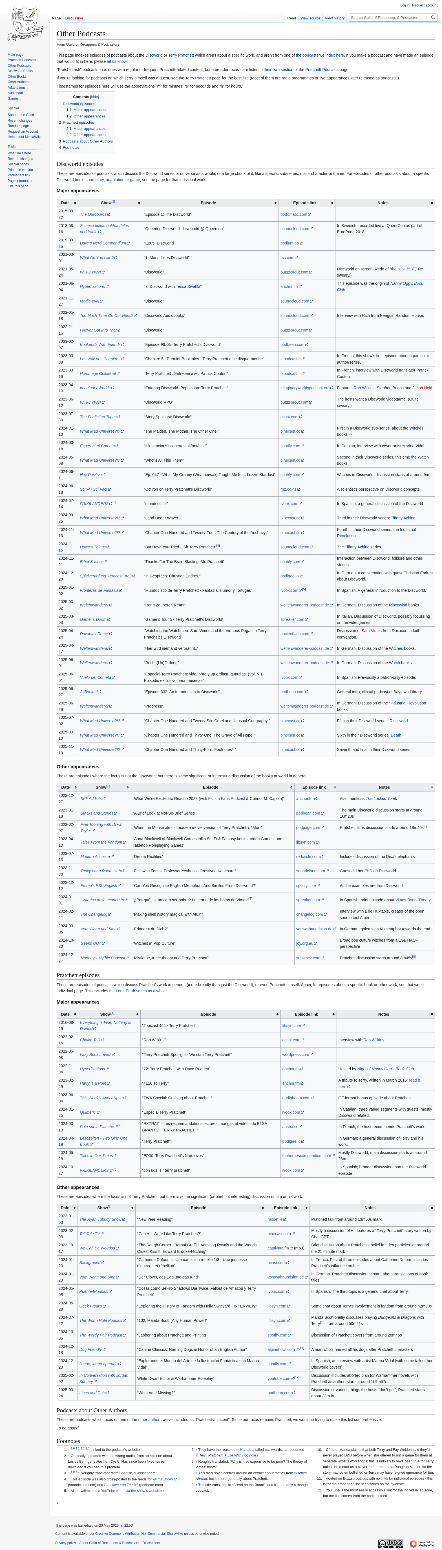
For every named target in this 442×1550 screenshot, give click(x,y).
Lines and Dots (92, 1393)
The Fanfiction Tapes (98, 417)
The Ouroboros (93, 214)
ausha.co (290, 1126)
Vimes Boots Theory (412, 900)
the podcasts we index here (320, 55)
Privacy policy (65, 1543)
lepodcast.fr (290, 359)
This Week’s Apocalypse (101, 1098)
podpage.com (308, 827)
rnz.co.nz (288, 489)
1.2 (83, 1448)
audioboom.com (296, 1098)
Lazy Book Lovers (95, 1054)
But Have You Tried (119, 1485)
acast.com (289, 417)
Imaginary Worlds (95, 388)
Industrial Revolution (408, 703)
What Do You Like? (97, 257)
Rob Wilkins (364, 388)
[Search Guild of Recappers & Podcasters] (393, 18)
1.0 (73, 1448)
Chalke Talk (90, 1040)
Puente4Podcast (94, 1291)
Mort (243, 1450)
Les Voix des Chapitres (100, 359)
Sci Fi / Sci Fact (93, 489)
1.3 (88, 1448)
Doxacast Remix (94, 633)
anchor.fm (289, 286)
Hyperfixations (92, 286)
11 (301, 1348)
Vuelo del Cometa (95, 677)
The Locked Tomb (381, 798)
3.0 (73, 1471)
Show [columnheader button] (108, 202)
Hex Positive (91, 474)
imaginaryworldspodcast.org (305, 388)
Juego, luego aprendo (98, 1364)
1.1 (78, 1448)
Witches (416, 428)
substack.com (308, 958)
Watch (394, 663)
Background (90, 1262)
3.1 (78, 1471)
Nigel (361, 1069)
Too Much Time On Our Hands (106, 315)
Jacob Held (422, 388)
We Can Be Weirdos (97, 1248)
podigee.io (289, 576)
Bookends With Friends (100, 344)
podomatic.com (293, 214)
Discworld (154, 55)
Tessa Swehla (188, 286)
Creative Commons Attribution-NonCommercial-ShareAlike (139, 1534)
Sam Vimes (372, 630)
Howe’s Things (93, 547)
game (135, 179)
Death (396, 735)
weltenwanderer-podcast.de (304, 605)
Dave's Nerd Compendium (103, 243)
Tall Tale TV (89, 1233)
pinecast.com (279, 1233)
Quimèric (88, 1112)
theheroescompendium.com (306, 1155)
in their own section (276, 69)
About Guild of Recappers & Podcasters (109, 1543)
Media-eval (89, 301)
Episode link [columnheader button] (304, 203)
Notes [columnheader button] (382, 203)
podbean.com (292, 344)
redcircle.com (308, 856)
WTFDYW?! (90, 272)
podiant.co (289, 243)
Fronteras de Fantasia (99, 590)
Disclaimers (151, 1543)
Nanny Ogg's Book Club (393, 1069)
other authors (150, 1419)
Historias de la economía (102, 900)
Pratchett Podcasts (322, 69)
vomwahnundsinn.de (314, 929)
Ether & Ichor (91, 561)
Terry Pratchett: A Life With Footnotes (228, 1455)
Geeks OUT (90, 943)
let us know (117, 61)
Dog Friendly (90, 1349)
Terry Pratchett (181, 55)
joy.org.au (304, 943)
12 (297, 1377)
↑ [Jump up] (69, 1456)
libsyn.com (305, 842)
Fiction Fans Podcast (226, 798)
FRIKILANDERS (94, 503)
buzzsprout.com (294, 272)
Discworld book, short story (80, 179)
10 (322, 1322)
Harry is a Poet (93, 1083)
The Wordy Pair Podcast (100, 1335)
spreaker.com (292, 619)
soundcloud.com (294, 228)
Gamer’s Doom (93, 619)
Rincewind (398, 605)
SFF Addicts (90, 798)
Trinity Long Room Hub (100, 871)
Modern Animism (95, 856)
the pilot (398, 269)
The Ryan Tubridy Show (100, 1219)
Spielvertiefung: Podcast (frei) (106, 576)
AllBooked (89, 692)
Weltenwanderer (94, 605)
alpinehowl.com (281, 1349)
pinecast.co (290, 431)
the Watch (420, 457)
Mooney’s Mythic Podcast (102, 958)
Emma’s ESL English (98, 885)
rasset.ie (275, 1219)
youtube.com (279, 1378)
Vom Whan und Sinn (98, 929)
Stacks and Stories (96, 813)
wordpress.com (295, 1054)
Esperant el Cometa (97, 446)
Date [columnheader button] (65, 203)
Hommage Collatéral (98, 373)
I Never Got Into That (98, 330)
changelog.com (309, 914)
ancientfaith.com (294, 633)
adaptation (115, 179)
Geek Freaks (90, 1306)
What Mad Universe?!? (100, 431)
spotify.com (290, 446)
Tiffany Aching (403, 518)
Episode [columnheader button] (208, 203)
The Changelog (93, 914)
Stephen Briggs (390, 388)
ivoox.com (289, 503)
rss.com (287, 257)
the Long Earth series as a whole (138, 991)
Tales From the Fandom (101, 842)
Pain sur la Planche (97, 1126)
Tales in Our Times (96, 1155)
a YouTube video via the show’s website (129, 1491)
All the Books (163, 1479)
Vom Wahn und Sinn (97, 1277)
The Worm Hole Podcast (101, 1320)
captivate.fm (278, 1248)
